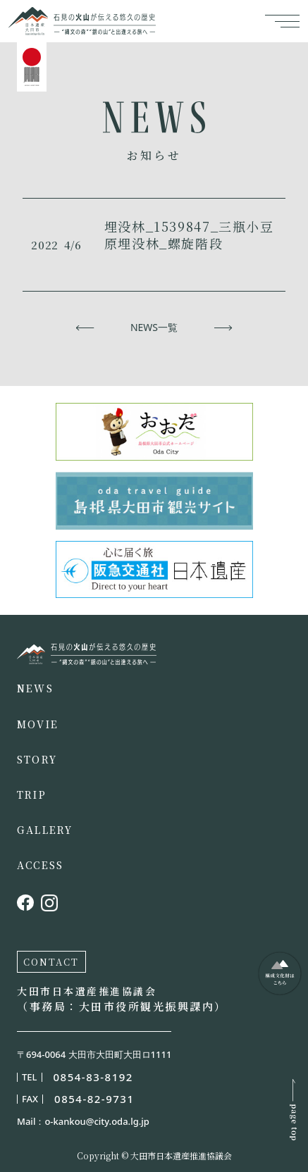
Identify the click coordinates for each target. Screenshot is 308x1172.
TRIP (32, 794)
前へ (84, 327)
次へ (223, 327)
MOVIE (37, 724)
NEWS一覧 (154, 327)
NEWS (35, 688)
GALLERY (45, 829)
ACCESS (40, 865)
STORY (37, 759)
